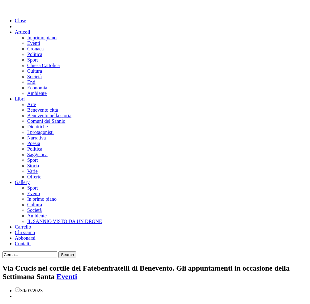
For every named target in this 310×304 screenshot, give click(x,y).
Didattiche (37, 126)
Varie (32, 171)
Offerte (34, 176)
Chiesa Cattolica (43, 65)
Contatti (23, 243)
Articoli (22, 32)
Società (34, 76)
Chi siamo (25, 232)
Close (20, 20)
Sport (32, 59)
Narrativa (36, 137)
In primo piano (42, 37)
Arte (31, 104)
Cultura (34, 71)
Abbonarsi (25, 238)
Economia (37, 87)
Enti (31, 82)
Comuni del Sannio (46, 121)
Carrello (23, 226)
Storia (33, 165)
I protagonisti (40, 132)
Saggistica (37, 154)
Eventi (33, 43)
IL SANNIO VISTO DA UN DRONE (64, 221)
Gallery (22, 182)
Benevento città (42, 110)
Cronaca (35, 48)
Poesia (33, 143)
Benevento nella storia (49, 115)
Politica (34, 54)
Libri (20, 98)
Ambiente (37, 93)
